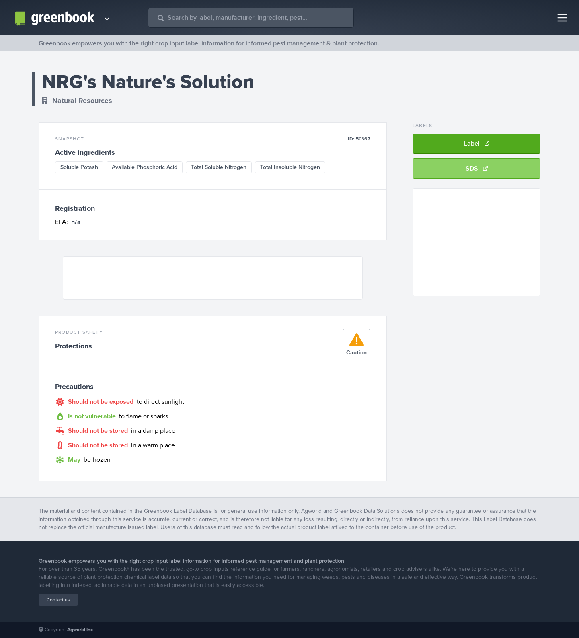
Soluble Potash (79, 167)
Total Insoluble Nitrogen (290, 167)
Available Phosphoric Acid (144, 167)
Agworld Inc (80, 629)
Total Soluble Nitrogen (218, 167)
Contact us (58, 600)
